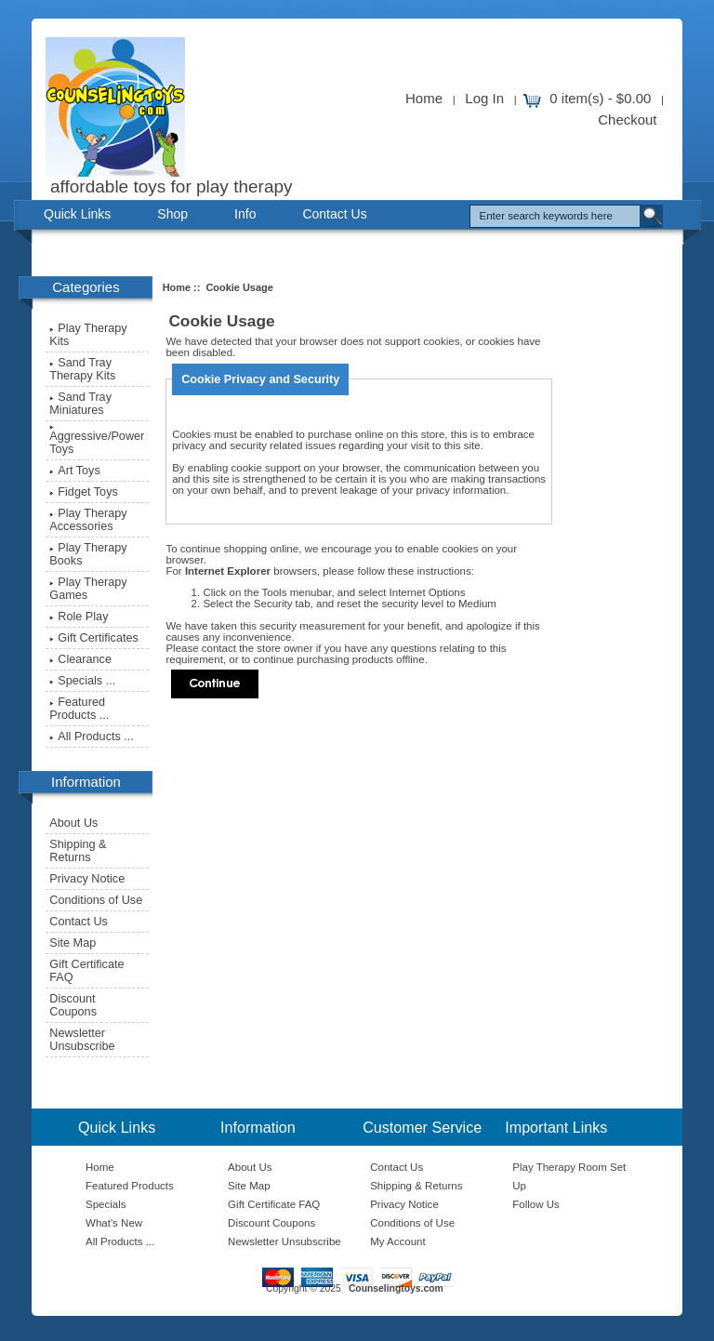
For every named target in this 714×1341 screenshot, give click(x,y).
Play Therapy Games (87, 589)
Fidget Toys (83, 491)
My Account (398, 1241)
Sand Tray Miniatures (80, 404)
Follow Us (536, 1204)
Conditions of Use (95, 900)
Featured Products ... (79, 709)
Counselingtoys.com (396, 1288)
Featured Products (130, 1185)
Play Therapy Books (87, 554)
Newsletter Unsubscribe (81, 1040)
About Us (73, 823)
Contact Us (334, 213)
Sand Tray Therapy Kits (82, 369)
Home (424, 98)
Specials (106, 1204)
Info (245, 213)
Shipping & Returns (77, 851)
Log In (484, 98)
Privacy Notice (87, 878)
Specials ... (82, 680)
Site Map (72, 942)
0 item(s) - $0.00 (600, 98)
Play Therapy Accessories (87, 520)
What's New (114, 1222)
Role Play (78, 616)
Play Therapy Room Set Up (569, 1176)
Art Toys (74, 470)
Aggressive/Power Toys (96, 440)
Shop (172, 213)
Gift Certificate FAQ (86, 971)
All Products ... (91, 736)
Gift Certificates (94, 637)
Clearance (80, 659)
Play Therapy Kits (87, 335)
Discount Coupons (73, 1005)
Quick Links (77, 213)
